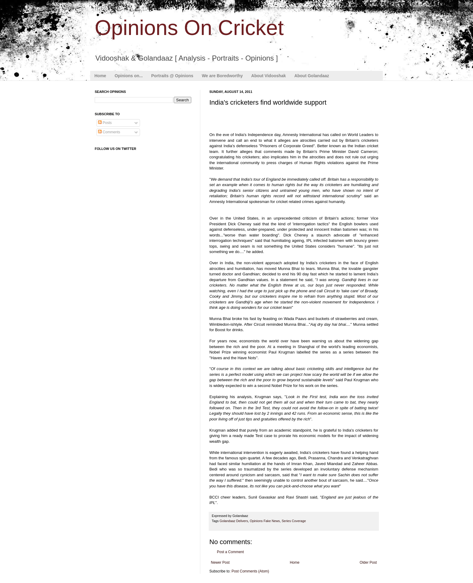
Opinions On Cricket (189, 28)
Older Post (368, 562)
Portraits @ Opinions (172, 75)
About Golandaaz (311, 75)
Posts (105, 123)
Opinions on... (129, 75)
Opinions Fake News (265, 521)
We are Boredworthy (222, 75)
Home (100, 75)
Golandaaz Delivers (234, 521)
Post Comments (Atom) (250, 571)
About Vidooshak (268, 75)
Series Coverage (294, 521)
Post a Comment (230, 552)
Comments (109, 132)
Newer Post (220, 562)
